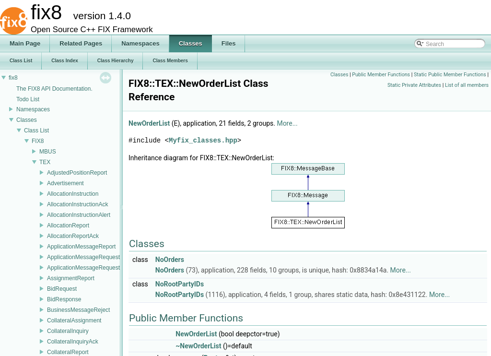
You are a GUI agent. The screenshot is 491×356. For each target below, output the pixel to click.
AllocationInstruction (72, 193)
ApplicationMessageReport (81, 246)
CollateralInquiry (68, 331)
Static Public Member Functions (450, 74)
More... (287, 123)
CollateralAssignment (74, 320)
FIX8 (38, 141)
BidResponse (64, 299)
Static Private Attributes (414, 85)
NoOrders (169, 259)
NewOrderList (149, 123)
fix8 (13, 77)
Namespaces (33, 109)
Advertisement (65, 183)
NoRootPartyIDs (179, 284)
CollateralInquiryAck (72, 341)
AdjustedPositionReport (77, 172)
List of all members (467, 85)
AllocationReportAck (73, 236)
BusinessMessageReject (78, 310)
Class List (36, 130)
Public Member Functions (381, 74)
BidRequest (62, 288)
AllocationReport (68, 225)
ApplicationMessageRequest (83, 257)
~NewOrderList (198, 346)
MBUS (47, 151)
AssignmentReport (70, 278)
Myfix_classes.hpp (203, 140)
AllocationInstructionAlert (78, 215)
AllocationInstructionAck (77, 204)
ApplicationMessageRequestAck (88, 267)
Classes (26, 120)
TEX (44, 162)
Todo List (27, 99)
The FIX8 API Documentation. (54, 88)
